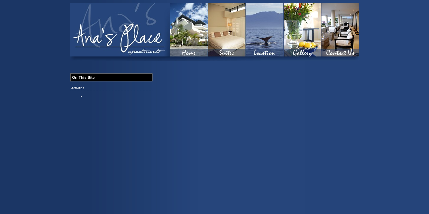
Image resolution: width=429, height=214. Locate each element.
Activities (77, 88)
